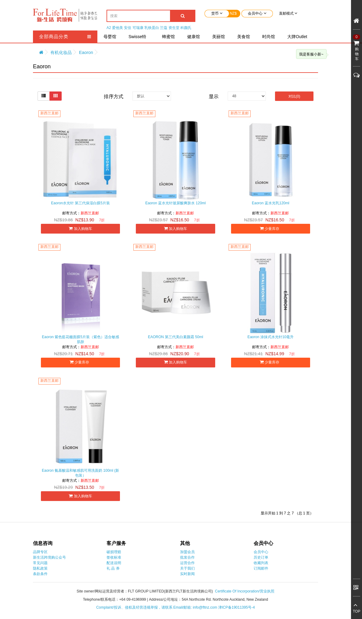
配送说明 (114, 563)
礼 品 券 (113, 568)
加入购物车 (80, 228)
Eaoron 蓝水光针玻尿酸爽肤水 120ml (175, 203)
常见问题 (40, 563)
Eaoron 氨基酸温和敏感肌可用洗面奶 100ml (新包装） (80, 473)
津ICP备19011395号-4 (236, 607)
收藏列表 (261, 563)
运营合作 (187, 563)
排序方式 (113, 96)
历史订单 (261, 557)
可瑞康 (137, 28)
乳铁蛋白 (151, 28)
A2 (109, 28)
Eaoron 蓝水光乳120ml (270, 203)
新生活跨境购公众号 (49, 557)
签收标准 (114, 557)
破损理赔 (114, 552)
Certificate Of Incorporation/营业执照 (244, 591)
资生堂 (173, 28)
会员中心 (261, 552)
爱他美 (117, 28)
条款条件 (40, 574)
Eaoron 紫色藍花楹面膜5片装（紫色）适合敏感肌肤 (80, 339)
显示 (214, 96)
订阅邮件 (261, 568)
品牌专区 (40, 552)
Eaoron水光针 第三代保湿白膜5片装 (80, 203)
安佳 (127, 28)
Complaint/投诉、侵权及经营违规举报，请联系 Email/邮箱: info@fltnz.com (157, 607)
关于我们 (187, 568)
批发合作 (187, 557)
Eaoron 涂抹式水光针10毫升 (271, 337)
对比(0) (294, 96)
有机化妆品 (61, 52)
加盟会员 (187, 552)
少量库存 (270, 228)
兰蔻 (163, 28)
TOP (356, 611)
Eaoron (86, 52)
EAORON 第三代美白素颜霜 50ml (175, 337)
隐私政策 (40, 568)
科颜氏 (185, 28)
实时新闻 (187, 574)
